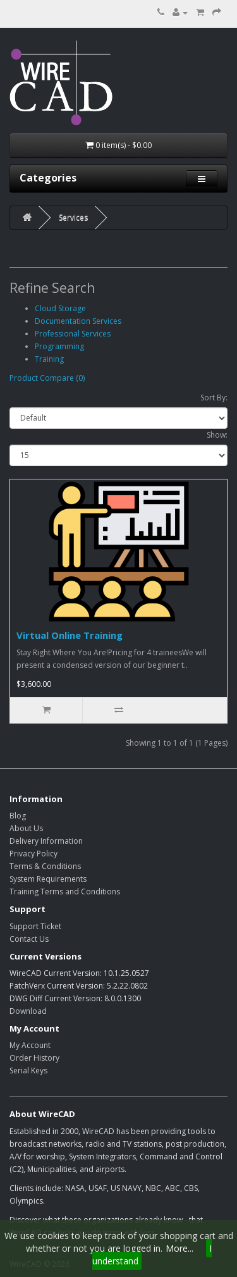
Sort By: (214, 397)
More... (179, 1248)
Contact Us (29, 939)
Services (73, 217)
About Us (26, 828)
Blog (17, 815)
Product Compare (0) (47, 378)
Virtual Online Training (69, 635)
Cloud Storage (60, 308)
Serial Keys (28, 1070)
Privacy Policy (33, 853)
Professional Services (73, 333)
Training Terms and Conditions (64, 891)
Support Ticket (35, 926)
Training (49, 359)
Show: (217, 434)
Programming (59, 346)
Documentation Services (78, 321)
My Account (30, 1045)
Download (28, 1011)
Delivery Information (46, 841)
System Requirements (48, 878)
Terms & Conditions (45, 866)
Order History (34, 1057)
